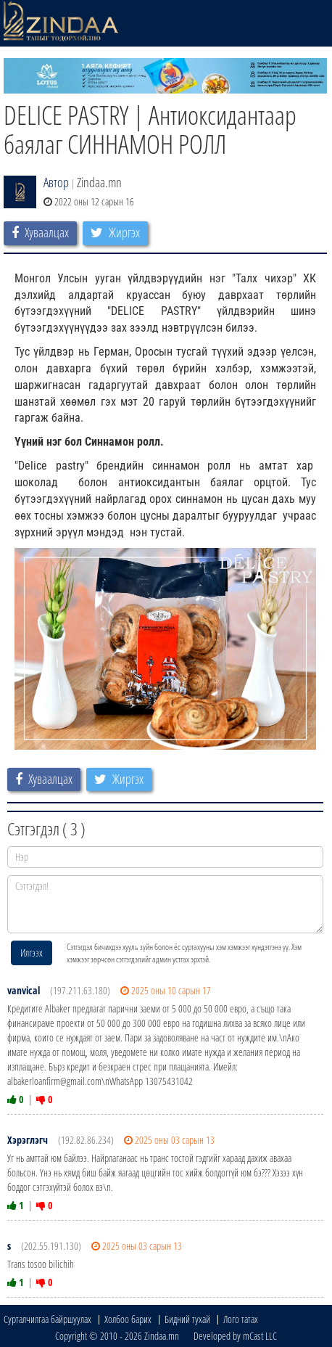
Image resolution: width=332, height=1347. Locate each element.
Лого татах (240, 1319)
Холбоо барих (128, 1319)
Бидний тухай (187, 1319)
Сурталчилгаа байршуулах (47, 1319)
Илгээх (31, 952)
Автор (56, 182)
